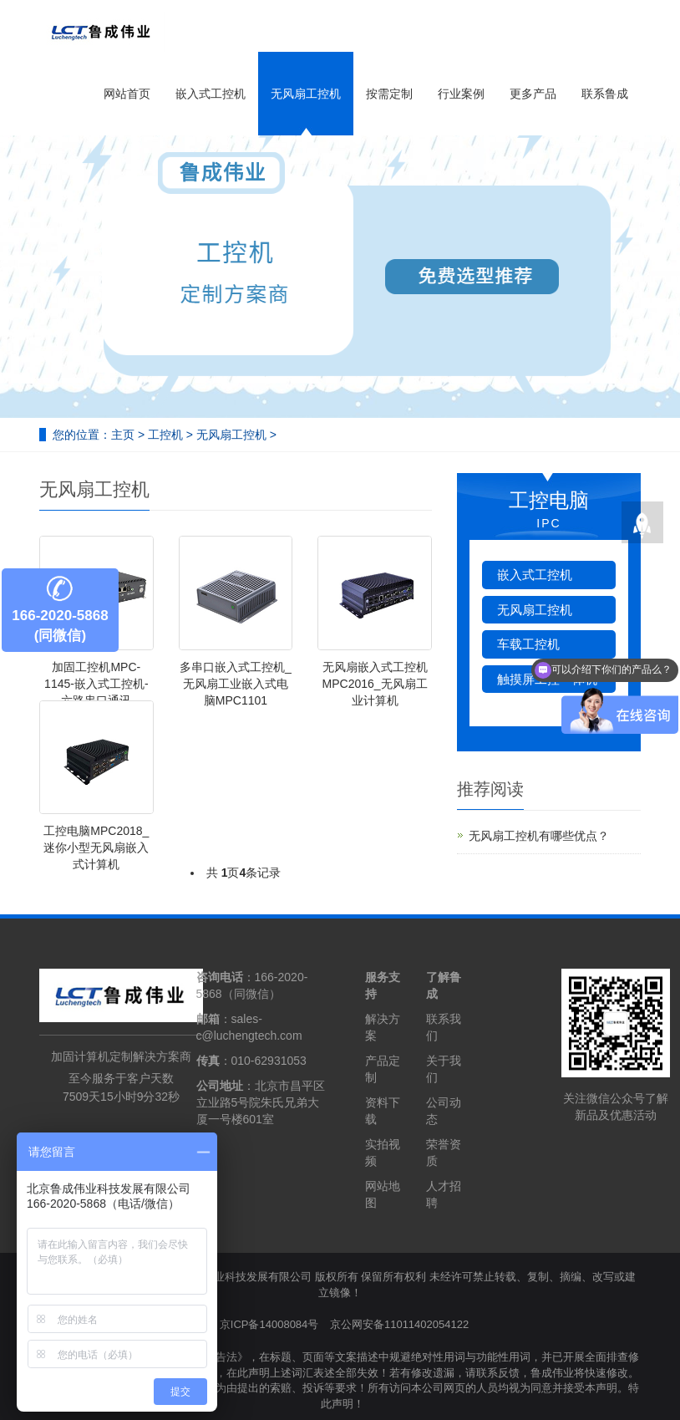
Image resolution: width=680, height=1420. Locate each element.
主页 (122, 434)
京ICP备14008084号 (269, 1324)
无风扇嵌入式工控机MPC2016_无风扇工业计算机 (375, 683)
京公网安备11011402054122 (399, 1324)
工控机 (165, 434)
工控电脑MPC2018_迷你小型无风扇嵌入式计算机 (96, 847)
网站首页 (127, 93)
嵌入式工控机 (210, 93)
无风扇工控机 (306, 93)
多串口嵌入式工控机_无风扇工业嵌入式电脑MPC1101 (236, 683)
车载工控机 (528, 644)
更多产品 (533, 93)
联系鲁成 (604, 93)
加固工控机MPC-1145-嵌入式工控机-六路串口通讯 (96, 683)
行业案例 (461, 93)
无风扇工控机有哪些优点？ (539, 835)
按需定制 (389, 93)
